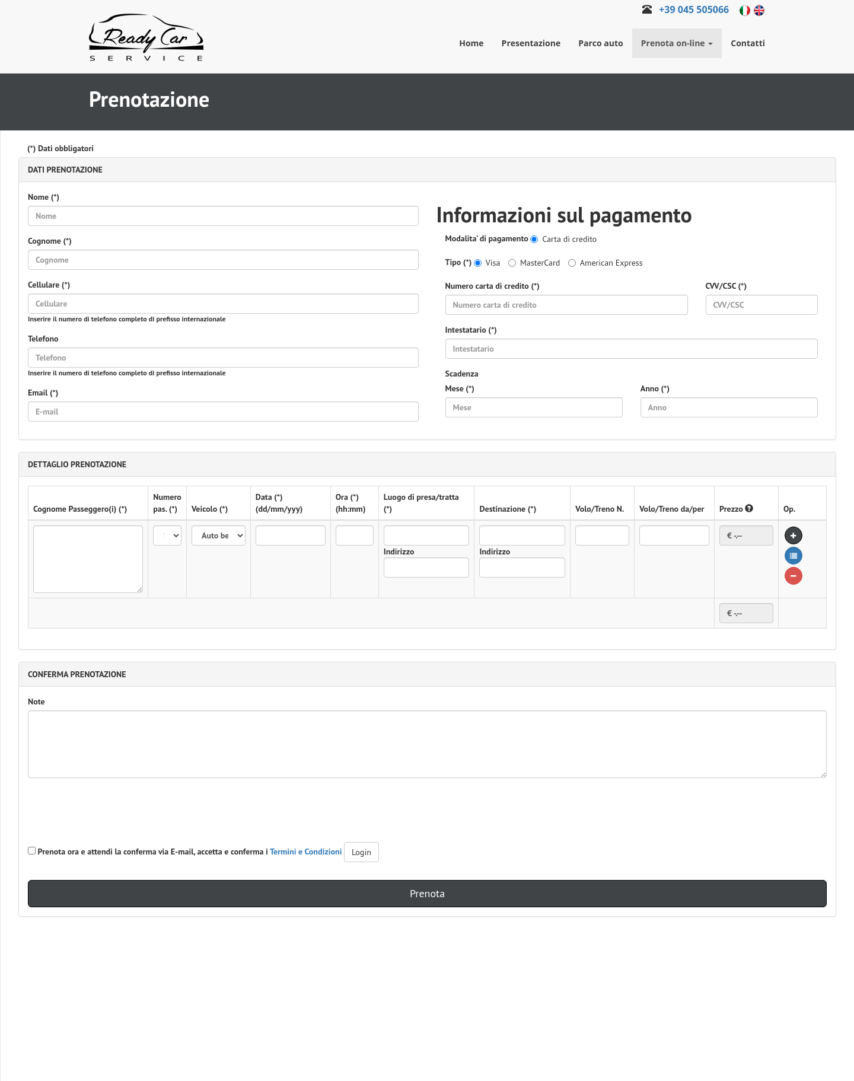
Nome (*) (43, 197)
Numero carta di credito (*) (492, 285)
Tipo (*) (458, 262)
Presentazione (531, 43)
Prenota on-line (677, 43)
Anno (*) (655, 388)
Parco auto (600, 43)
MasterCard (534, 262)
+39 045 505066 (694, 9)
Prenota (427, 893)
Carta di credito (563, 239)
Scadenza (462, 373)
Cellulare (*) (49, 284)
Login (361, 852)
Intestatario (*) (471, 329)
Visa (487, 262)
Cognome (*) (50, 240)
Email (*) (43, 392)
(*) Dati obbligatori (60, 148)
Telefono (43, 338)
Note (36, 701)
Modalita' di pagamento (486, 238)
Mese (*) (459, 388)
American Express (605, 262)
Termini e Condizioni (306, 851)
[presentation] (118, 810)
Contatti (748, 43)
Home (471, 43)
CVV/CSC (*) (726, 285)
